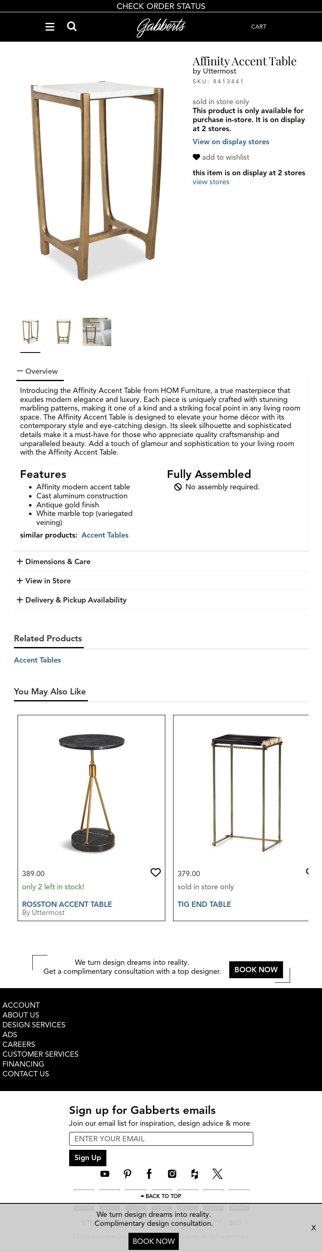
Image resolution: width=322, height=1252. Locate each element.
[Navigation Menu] (50, 27)
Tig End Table (204, 904)
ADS (9, 1034)
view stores (211, 181)
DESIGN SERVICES (33, 1024)
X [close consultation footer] (313, 1227)
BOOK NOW (154, 1241)
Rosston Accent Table (67, 904)
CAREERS (18, 1044)
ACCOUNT (21, 1005)
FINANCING (23, 1064)
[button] (156, 872)
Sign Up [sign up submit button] (87, 1157)
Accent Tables (104, 535)
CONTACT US (25, 1073)
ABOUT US (20, 1015)
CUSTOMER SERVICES (40, 1054)
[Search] (72, 27)
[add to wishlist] (222, 157)
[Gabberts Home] (161, 28)
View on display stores (231, 141)
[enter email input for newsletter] (161, 1139)
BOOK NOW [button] (256, 969)
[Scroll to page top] (161, 1197)
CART (258, 26)
